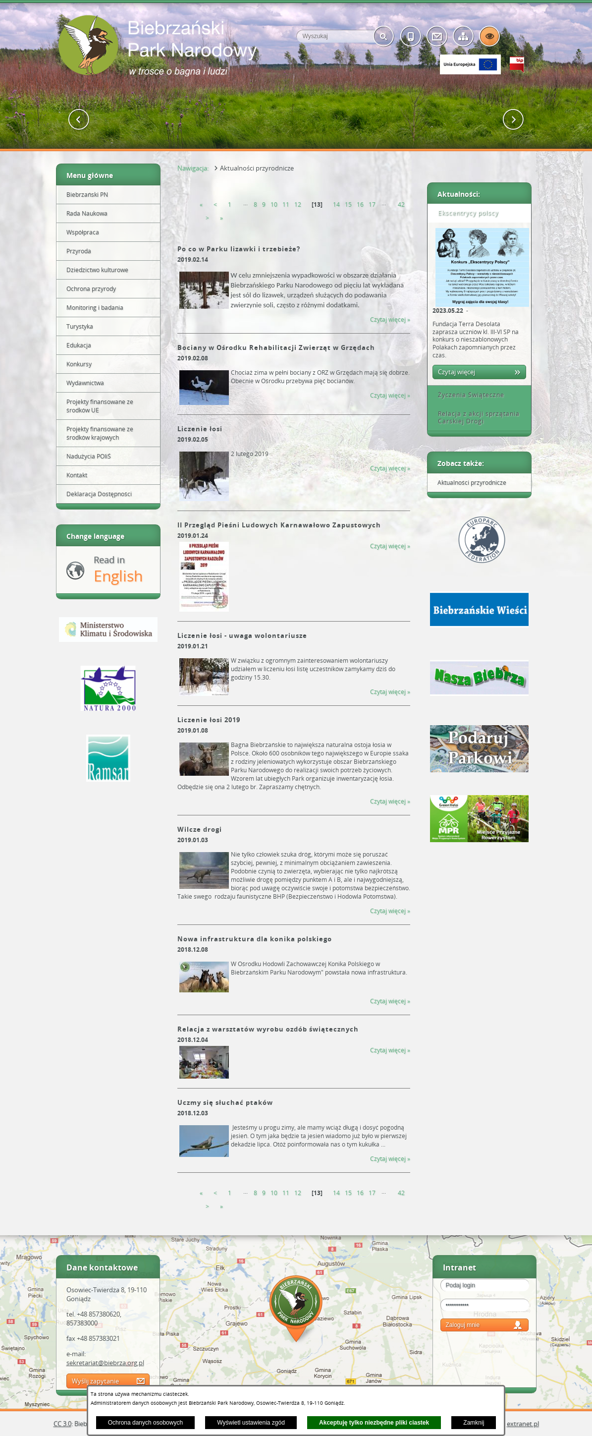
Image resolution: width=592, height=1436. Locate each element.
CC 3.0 (62, 1423)
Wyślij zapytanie (95, 1381)
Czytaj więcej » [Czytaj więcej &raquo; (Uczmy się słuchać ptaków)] (390, 1158)
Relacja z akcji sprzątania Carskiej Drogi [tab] (475, 417)
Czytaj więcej (456, 371)
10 (273, 204)
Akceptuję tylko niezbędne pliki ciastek (374, 1422)
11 (285, 204)
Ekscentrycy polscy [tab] (464, 213)
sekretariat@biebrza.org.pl (105, 1362)
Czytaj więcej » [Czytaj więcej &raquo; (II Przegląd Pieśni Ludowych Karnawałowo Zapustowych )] (390, 546)
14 (336, 204)
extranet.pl (523, 1423)
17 (372, 204)
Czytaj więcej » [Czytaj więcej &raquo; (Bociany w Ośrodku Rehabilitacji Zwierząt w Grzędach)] (390, 395)
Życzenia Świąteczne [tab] (467, 395)
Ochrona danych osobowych (145, 1422)
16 (360, 204)
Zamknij (473, 1422)
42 (401, 204)
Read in (118, 570)
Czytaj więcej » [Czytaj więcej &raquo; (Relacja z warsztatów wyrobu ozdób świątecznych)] (390, 1050)
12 (297, 204)
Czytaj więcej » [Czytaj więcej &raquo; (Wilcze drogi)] (390, 911)
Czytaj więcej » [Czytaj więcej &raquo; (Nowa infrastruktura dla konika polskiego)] (390, 1001)
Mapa (296, 1310)
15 (348, 204)
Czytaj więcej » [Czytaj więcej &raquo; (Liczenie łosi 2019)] (390, 801)
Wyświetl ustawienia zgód (251, 1422)
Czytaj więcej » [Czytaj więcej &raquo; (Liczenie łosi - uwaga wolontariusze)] (390, 692)
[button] (79, 119)
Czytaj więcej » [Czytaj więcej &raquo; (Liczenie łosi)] (390, 468)
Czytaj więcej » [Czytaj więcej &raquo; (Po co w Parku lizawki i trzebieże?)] (390, 319)
